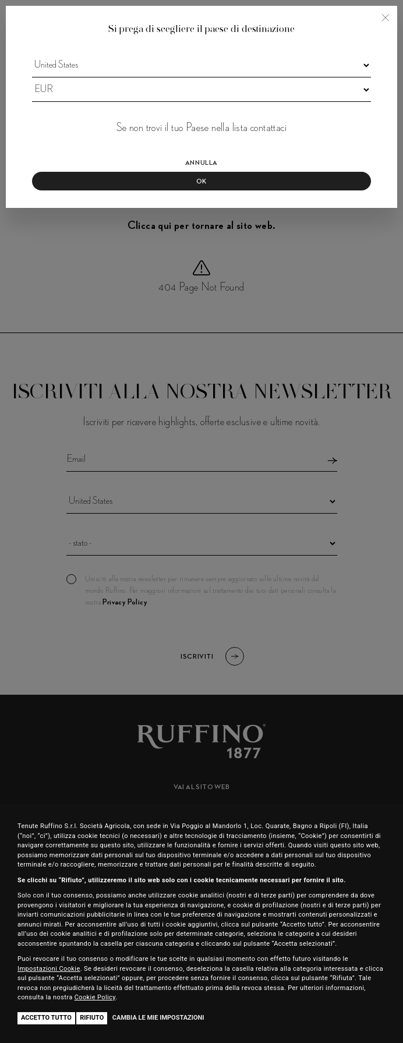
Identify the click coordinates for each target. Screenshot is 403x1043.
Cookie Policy (95, 997)
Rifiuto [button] (92, 1017)
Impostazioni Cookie (48, 969)
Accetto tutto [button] (46, 1017)
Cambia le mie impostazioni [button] (158, 1017)
